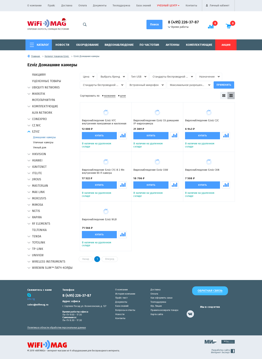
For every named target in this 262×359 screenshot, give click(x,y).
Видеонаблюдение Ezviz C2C (202, 120)
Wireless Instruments (48, 261)
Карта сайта (156, 314)
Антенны (172, 44)
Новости (62, 44)
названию (110, 95)
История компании (125, 293)
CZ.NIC (36, 125)
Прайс (51, 5)
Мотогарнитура (43, 100)
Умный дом (39, 147)
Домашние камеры (44, 137)
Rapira (37, 217)
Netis (36, 211)
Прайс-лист (121, 297)
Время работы (178, 27)
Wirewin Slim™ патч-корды (52, 267)
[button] (28, 87)
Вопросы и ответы (125, 310)
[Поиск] (154, 24)
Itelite (37, 173)
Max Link (38, 192)
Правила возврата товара (164, 310)
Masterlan (40, 185)
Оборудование (87, 44)
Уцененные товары (46, 81)
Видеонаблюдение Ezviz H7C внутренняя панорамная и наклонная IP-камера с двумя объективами (104, 122)
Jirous (36, 179)
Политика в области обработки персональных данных (56, 327)
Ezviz (35, 131)
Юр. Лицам (156, 306)
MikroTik (38, 94)
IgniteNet (39, 167)
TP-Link (37, 249)
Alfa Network (42, 112)
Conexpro (39, 119)
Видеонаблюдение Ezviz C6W (150, 170)
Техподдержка (121, 5)
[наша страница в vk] (190, 314)
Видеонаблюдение (119, 44)
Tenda (36, 236)
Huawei (37, 160)
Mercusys (39, 198)
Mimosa (37, 204)
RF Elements (41, 223)
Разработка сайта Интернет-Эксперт (223, 351)
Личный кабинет (219, 5)
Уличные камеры (43, 142)
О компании (34, 5)
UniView (37, 255)
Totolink (38, 242)
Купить (99, 135)
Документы (99, 5)
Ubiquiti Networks (46, 87)
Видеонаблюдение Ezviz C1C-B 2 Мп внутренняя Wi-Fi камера (103, 171)
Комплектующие (199, 44)
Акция (226, 44)
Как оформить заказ (161, 297)
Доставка (66, 5)
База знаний (143, 5)
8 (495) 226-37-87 (183, 22)
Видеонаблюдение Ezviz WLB (99, 219)
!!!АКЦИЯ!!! (39, 74)
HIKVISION (39, 154)
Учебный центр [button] (167, 5)
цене (123, 95)
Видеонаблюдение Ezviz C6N (202, 170)
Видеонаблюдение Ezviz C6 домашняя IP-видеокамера (156, 122)
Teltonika (39, 230)
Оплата (82, 5)
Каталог (43, 44)
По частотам (149, 44)
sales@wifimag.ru (37, 304)
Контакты (191, 5)
